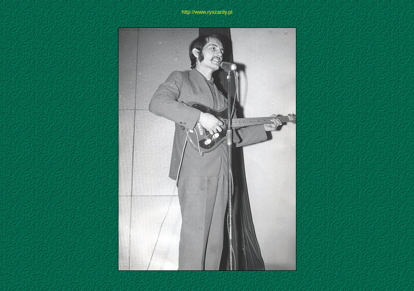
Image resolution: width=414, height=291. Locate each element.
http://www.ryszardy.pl (207, 12)
